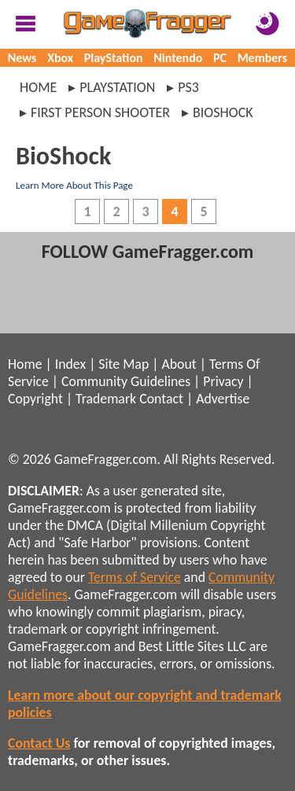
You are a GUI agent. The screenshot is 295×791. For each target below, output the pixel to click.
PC (220, 57)
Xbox (60, 57)
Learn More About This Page (74, 185)
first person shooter (100, 112)
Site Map (123, 364)
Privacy (223, 381)
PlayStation (113, 57)
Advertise (222, 398)
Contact (161, 398)
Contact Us (39, 743)
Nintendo (177, 57)
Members (263, 57)
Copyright (35, 398)
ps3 (188, 87)
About (178, 364)
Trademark (106, 398)
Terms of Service (134, 577)
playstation (117, 87)
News (22, 57)
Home (38, 87)
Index (70, 364)
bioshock (223, 112)
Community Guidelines (125, 381)
